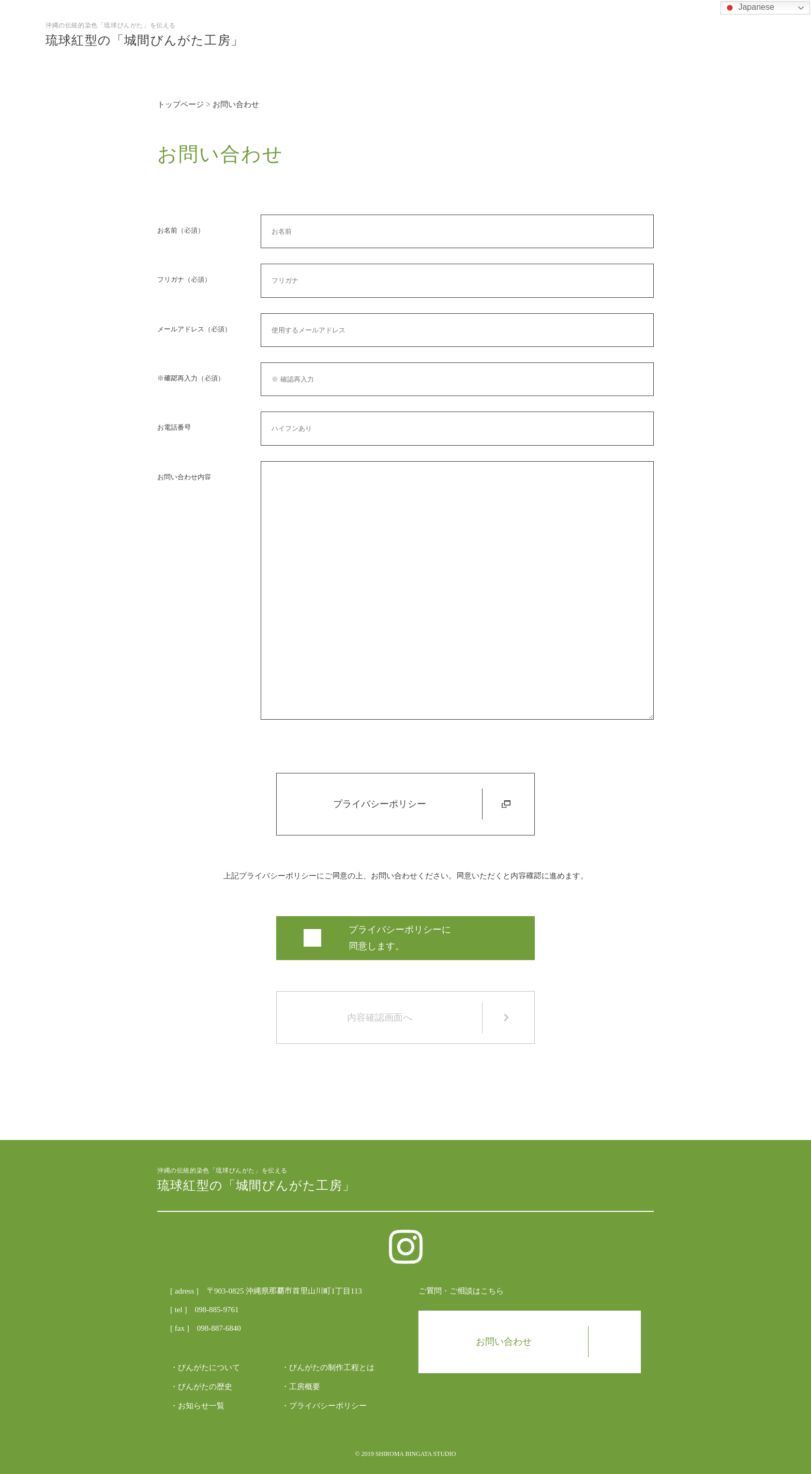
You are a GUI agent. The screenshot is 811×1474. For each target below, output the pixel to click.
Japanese (749, 8)
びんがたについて (209, 1367)
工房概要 (304, 1386)
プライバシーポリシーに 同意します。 (400, 937)
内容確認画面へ (428, 1017)
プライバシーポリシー (421, 804)
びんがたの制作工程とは (331, 1367)
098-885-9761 (216, 1309)
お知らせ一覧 (201, 1406)
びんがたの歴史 (205, 1386)
